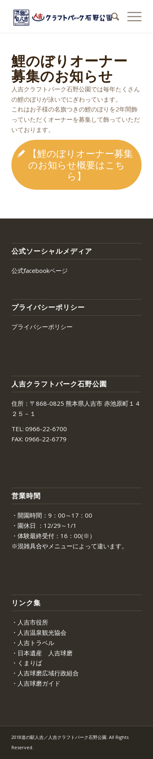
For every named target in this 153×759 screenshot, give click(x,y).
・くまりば (26, 663)
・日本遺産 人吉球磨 (42, 653)
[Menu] (130, 16)
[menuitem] (111, 16)
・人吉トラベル (32, 643)
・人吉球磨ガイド (35, 683)
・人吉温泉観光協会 (39, 632)
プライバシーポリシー (42, 327)
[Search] (111, 16)
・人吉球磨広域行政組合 (45, 673)
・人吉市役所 (29, 622)
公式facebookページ (39, 270)
